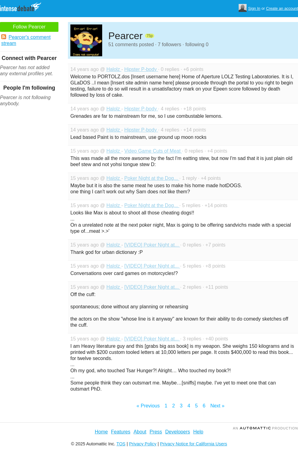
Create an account (282, 8)
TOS (121, 443)
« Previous (148, 405)
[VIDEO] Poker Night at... (152, 244)
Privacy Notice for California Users (193, 443)
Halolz (113, 69)
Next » (217, 405)
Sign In (254, 8)
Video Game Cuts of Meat (153, 151)
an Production (265, 428)
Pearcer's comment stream (25, 40)
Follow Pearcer (29, 26)
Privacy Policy (143, 443)
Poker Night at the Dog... (151, 178)
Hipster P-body (141, 69)
